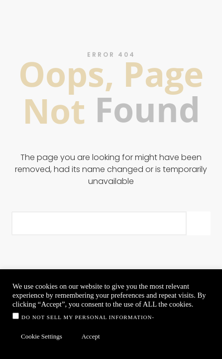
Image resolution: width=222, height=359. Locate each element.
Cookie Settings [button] (41, 336)
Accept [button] (91, 336)
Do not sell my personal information (86, 317)
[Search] (199, 223)
